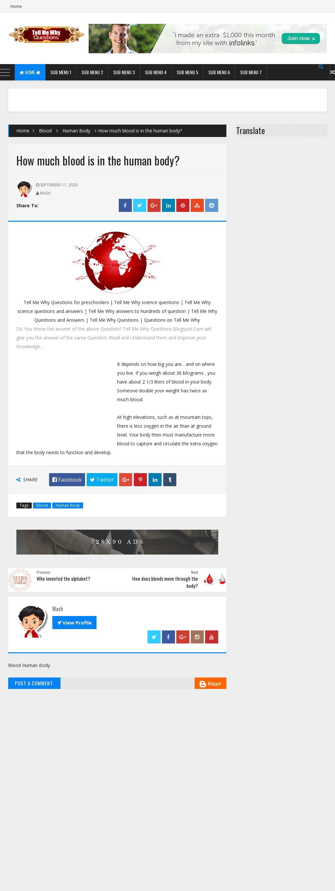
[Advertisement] (67, 402)
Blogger (210, 683)
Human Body (76, 131)
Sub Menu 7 (251, 72)
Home (16, 6)
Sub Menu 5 (187, 72)
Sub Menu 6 (219, 72)
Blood (45, 131)
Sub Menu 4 (156, 72)
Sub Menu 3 (124, 72)
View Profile (74, 622)
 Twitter (102, 479)
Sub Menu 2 (92, 72)
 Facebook (67, 479)
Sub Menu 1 (60, 72)
